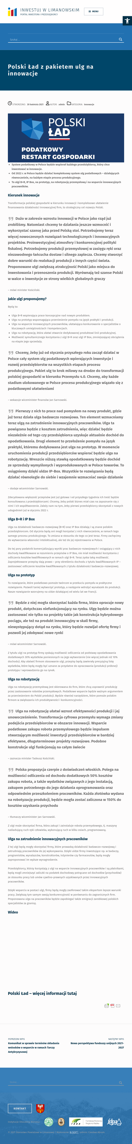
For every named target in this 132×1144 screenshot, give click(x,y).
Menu (95, 11)
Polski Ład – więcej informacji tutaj (42, 992)
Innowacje (89, 103)
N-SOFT (74, 1131)
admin (62, 103)
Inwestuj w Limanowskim (50, 9)
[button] (127, 20)
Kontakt (20, 1107)
